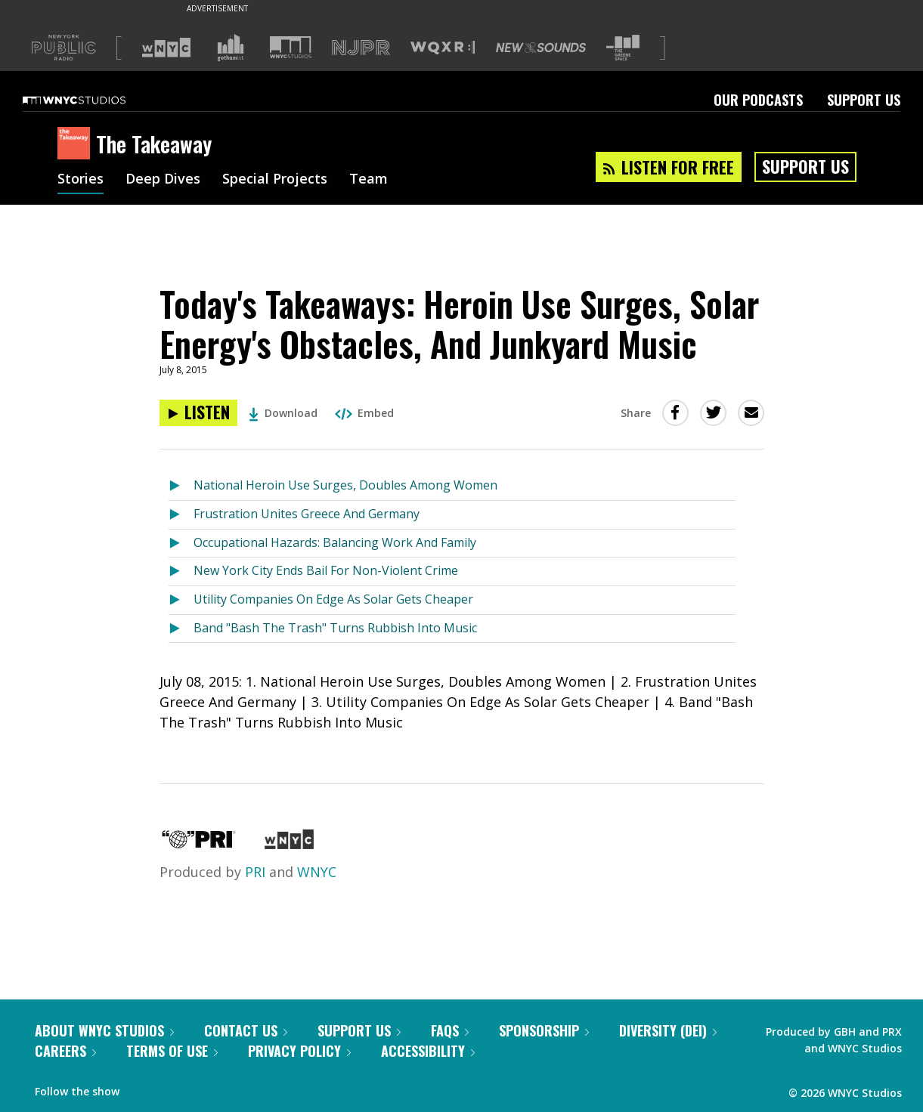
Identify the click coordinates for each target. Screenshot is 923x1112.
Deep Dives (162, 180)
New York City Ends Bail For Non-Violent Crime (326, 570)
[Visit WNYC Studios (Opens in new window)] (290, 47)
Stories (80, 180)
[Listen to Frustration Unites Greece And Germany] (181, 515)
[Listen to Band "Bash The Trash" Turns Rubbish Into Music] (181, 629)
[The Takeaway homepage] (76, 144)
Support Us (863, 100)
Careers (65, 1051)
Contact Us (245, 1030)
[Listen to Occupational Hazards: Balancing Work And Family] (181, 544)
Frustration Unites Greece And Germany (307, 513)
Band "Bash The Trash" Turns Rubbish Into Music (335, 627)
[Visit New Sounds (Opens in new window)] (541, 47)
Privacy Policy (299, 1051)
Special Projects (274, 180)
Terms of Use (172, 1051)
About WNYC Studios (104, 1030)
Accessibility (428, 1051)
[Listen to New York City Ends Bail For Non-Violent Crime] (181, 571)
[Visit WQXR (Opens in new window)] (442, 48)
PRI (255, 872)
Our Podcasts (758, 100)
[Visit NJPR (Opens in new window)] (361, 48)
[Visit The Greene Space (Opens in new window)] (623, 48)
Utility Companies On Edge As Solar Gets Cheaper (333, 599)
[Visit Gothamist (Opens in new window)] (230, 47)
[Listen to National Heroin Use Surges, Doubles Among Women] (181, 486)
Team (368, 180)
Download (283, 413)
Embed (364, 413)
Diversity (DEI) (668, 1030)
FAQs (450, 1030)
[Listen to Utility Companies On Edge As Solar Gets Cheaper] (181, 600)
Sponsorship (544, 1030)
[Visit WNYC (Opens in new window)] (166, 47)
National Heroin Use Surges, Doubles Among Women (345, 485)
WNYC (316, 872)
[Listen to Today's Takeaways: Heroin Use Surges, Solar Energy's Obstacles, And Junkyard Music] (198, 413)
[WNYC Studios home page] (93, 100)
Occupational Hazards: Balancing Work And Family (335, 542)
